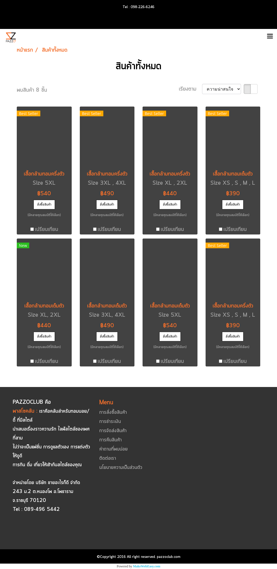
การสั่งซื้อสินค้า (113, 412)
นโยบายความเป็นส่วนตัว (120, 467)
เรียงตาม (190, 89)
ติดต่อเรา (107, 458)
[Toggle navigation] (270, 36)
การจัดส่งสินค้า (113, 430)
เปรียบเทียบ (46, 229)
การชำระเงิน (110, 421)
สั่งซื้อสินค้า (44, 204)
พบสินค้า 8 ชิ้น (32, 90)
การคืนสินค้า (110, 440)
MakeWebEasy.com (146, 566)
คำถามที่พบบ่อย (113, 449)
